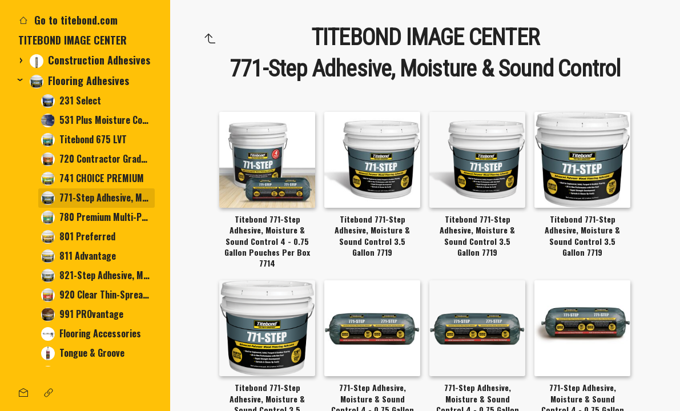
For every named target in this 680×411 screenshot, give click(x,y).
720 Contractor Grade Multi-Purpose (98, 159)
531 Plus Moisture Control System (98, 120)
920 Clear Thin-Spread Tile (98, 295)
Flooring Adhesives (79, 80)
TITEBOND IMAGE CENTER (72, 40)
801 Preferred (78, 236)
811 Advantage (78, 256)
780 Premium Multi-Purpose (98, 217)
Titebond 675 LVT (84, 139)
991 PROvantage (82, 314)
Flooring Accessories (91, 334)
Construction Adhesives (90, 60)
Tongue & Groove (82, 353)
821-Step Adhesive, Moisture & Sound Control (98, 275)
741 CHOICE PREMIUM (92, 178)
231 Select (71, 101)
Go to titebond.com (68, 20)
